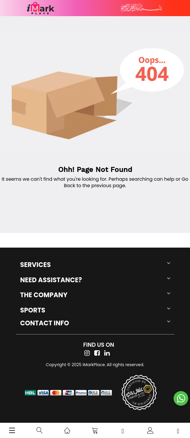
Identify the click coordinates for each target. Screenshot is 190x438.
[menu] (12, 430)
